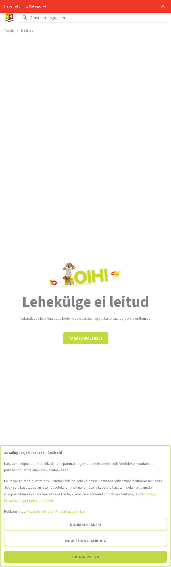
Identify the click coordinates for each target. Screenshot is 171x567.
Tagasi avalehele (85, 338)
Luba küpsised (85, 556)
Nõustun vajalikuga (85, 540)
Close (162, 6)
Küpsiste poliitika (39, 511)
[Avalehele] (9, 17)
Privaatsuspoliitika (69, 511)
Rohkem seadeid (85, 524)
